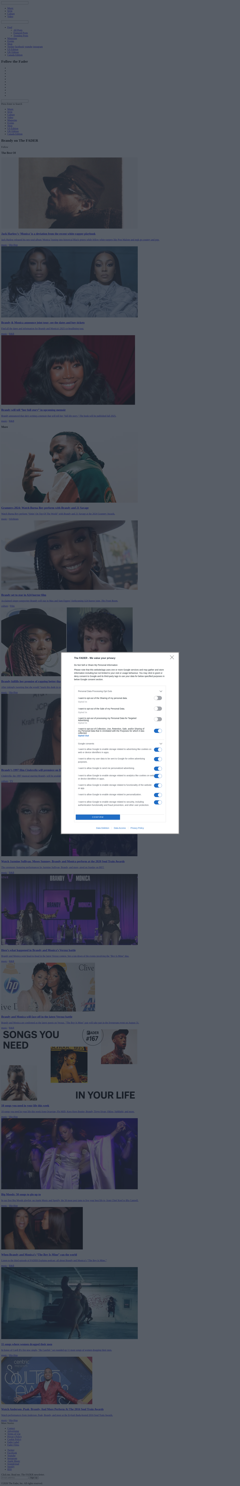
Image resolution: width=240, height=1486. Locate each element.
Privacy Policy (137, 828)
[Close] (173, 658)
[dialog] (120, 743)
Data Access (120, 828)
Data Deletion (102, 828)
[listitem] (120, 691)
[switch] (158, 698)
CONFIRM (98, 817)
